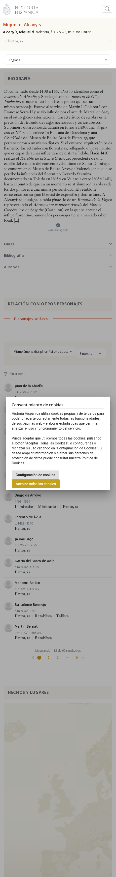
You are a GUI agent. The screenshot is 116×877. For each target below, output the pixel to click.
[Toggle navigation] (107, 9)
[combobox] (58, 59)
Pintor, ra (15, 41)
